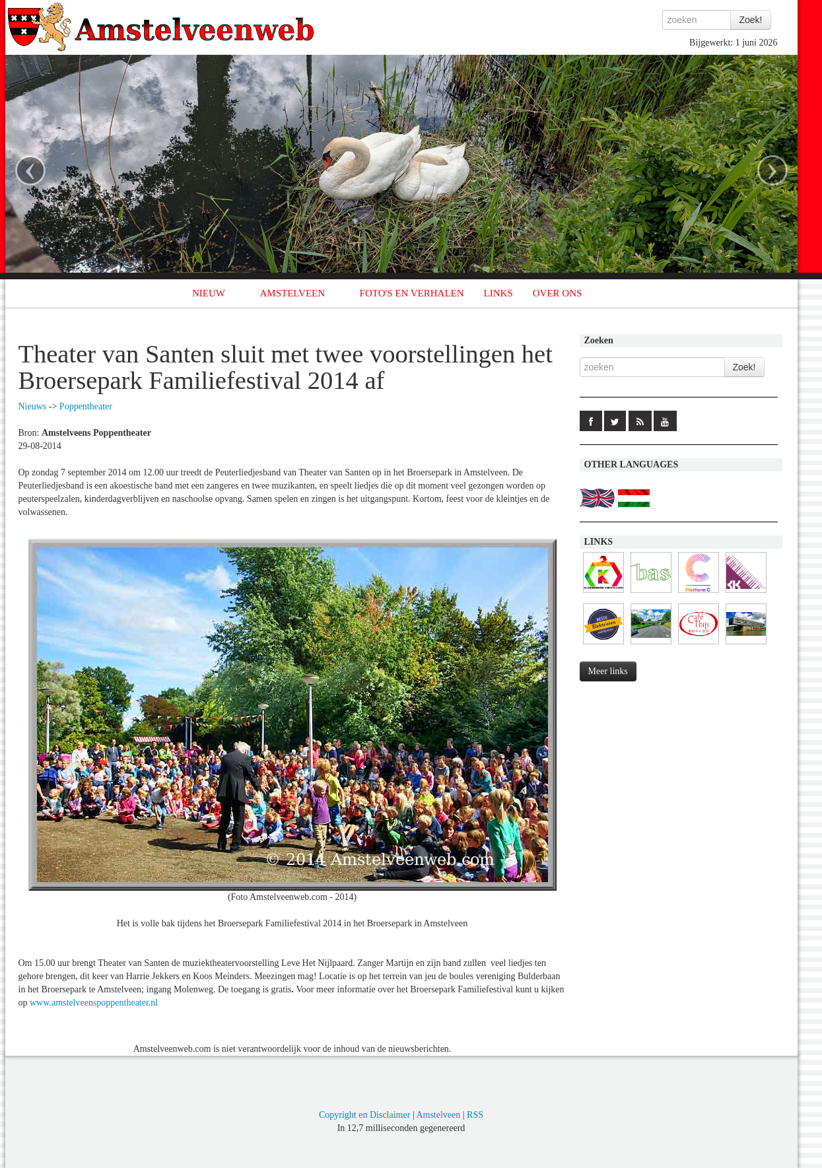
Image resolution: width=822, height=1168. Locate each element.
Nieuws (32, 406)
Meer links (608, 671)
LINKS (498, 293)
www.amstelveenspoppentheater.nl (94, 1003)
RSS (475, 1115)
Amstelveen (438, 1115)
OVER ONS (557, 293)
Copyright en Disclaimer (364, 1115)
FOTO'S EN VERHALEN (412, 293)
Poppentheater (85, 406)
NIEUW (208, 293)
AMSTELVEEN (292, 293)
